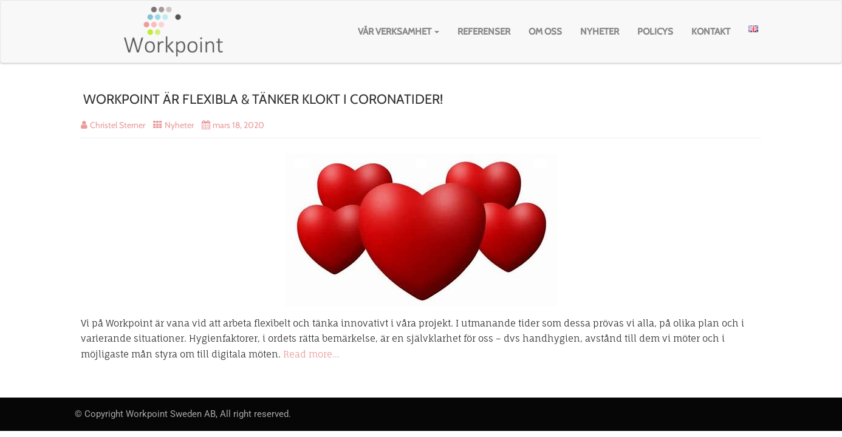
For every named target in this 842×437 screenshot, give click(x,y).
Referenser (483, 31)
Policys (655, 31)
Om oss (545, 31)
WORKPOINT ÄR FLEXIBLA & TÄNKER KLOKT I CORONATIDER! (263, 99)
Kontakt (710, 31)
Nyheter (599, 31)
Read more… (311, 354)
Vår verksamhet (398, 31)
